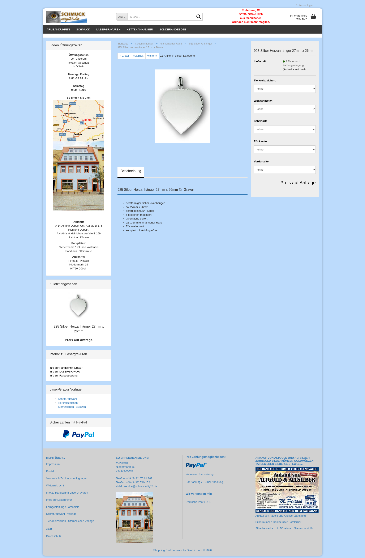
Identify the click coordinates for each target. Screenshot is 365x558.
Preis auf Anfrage (298, 185)
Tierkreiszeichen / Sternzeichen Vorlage (70, 523)
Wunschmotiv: (263, 103)
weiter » (152, 58)
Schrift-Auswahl (67, 401)
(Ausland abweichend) (294, 71)
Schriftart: (260, 123)
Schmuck (83, 29)
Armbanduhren (58, 29)
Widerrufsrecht (55, 487)
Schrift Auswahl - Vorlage (61, 516)
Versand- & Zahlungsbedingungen (66, 480)
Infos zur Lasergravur (59, 502)
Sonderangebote (172, 29)
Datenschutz (53, 538)
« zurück (138, 58)
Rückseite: (261, 143)
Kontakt (50, 473)
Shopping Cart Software (167, 552)
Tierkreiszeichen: (265, 82)
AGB (49, 531)
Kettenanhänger (140, 29)
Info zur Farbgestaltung (64, 377)
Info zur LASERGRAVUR (65, 374)
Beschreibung (131, 173)
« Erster (124, 58)
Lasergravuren (108, 29)
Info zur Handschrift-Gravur (66, 370)
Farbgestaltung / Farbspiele (62, 509)
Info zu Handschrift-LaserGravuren (67, 495)
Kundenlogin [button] (304, 5)
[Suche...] (121, 17)
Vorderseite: (262, 164)
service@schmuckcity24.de (140, 488)
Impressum (53, 466)
